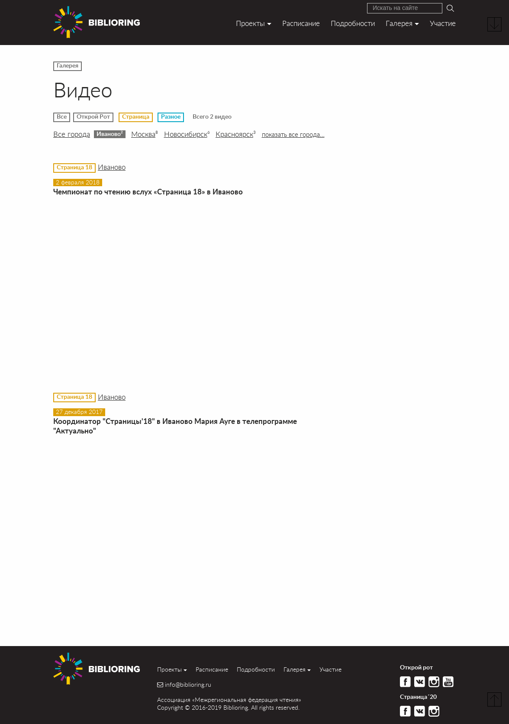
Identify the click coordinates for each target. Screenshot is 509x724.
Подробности (353, 23)
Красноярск (236, 134)
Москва (144, 134)
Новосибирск (187, 134)
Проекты (250, 23)
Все (62, 117)
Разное (170, 117)
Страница (135, 117)
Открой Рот (93, 117)
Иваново (110, 133)
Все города (71, 134)
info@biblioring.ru (188, 684)
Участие (443, 23)
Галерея (399, 23)
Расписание (301, 23)
